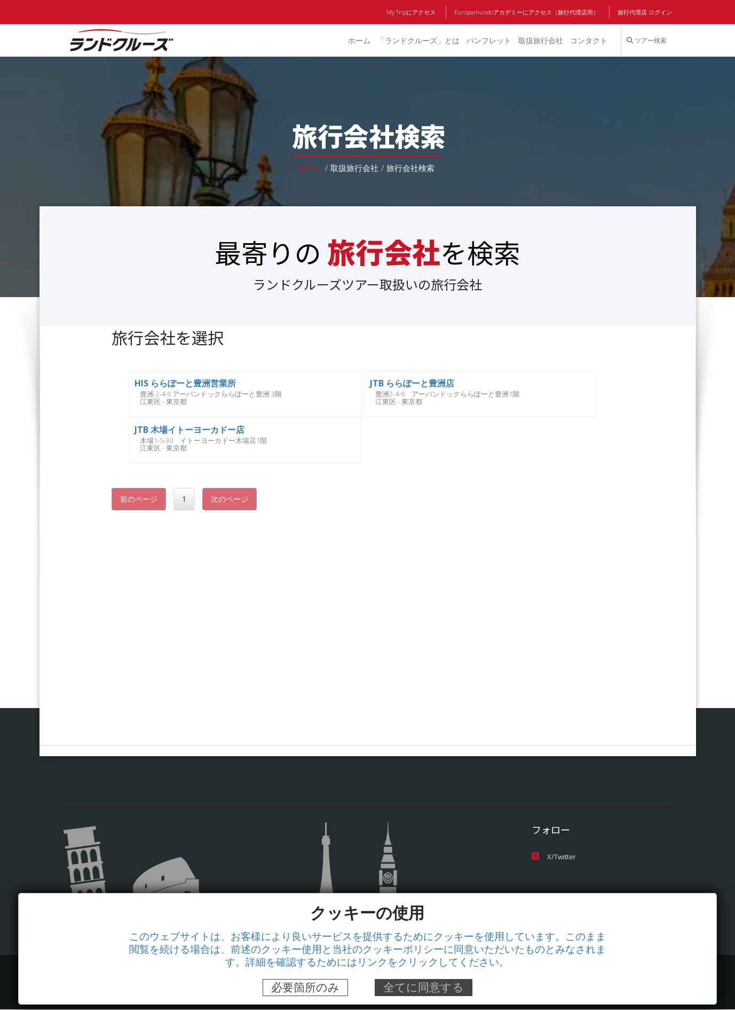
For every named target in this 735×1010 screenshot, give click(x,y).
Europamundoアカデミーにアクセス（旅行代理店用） (527, 12)
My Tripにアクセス (412, 12)
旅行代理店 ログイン (644, 12)
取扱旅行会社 (540, 40)
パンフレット (487, 40)
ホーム (357, 40)
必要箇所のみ (305, 987)
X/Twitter (553, 856)
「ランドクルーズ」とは (417, 40)
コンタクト (588, 40)
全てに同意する (423, 987)
